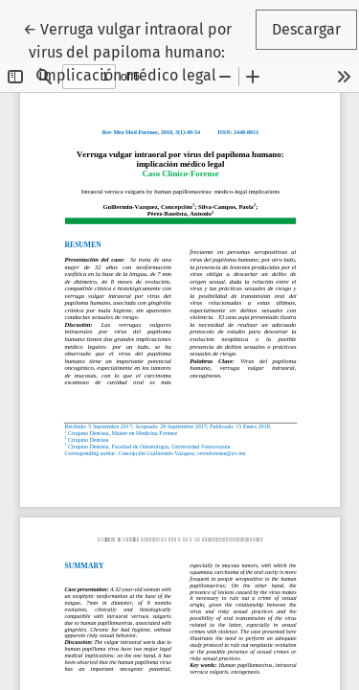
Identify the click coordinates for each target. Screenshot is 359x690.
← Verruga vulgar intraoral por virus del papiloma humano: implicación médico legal (138, 50)
